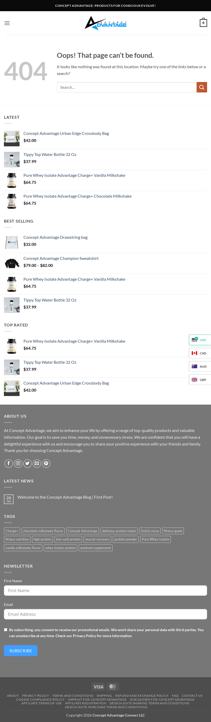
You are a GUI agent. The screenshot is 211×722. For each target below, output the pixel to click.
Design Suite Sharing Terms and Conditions (149, 703)
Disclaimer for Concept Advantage (162, 699)
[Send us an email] (37, 463)
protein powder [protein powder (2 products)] (125, 539)
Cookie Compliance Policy (40, 699)
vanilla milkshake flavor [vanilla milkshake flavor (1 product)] (23, 548)
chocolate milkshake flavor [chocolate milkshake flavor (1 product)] (43, 531)
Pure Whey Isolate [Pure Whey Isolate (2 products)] (155, 539)
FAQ (175, 696)
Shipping (104, 696)
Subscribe (20, 650)
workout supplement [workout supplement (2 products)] (95, 548)
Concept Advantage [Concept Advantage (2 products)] (82, 531)
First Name (13, 581)
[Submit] (202, 87)
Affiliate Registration (85, 703)
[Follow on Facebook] (8, 463)
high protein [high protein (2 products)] (42, 539)
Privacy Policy (84, 635)
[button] (7, 23)
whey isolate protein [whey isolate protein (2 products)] (60, 548)
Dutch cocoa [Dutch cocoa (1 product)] (150, 531)
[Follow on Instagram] (18, 463)
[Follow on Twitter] (27, 463)
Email (8, 604)
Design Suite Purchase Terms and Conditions (106, 707)
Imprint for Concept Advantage (97, 699)
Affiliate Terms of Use (42, 703)
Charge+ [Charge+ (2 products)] (11, 531)
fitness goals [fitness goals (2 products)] (173, 531)
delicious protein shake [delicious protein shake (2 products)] (119, 531)
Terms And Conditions (72, 696)
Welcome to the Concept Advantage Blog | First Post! (65, 496)
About (13, 696)
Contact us (192, 696)
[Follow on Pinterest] (46, 463)
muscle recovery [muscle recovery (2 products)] (97, 539)
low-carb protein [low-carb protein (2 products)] (68, 539)
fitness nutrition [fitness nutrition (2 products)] (17, 539)
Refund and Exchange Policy (142, 696)
